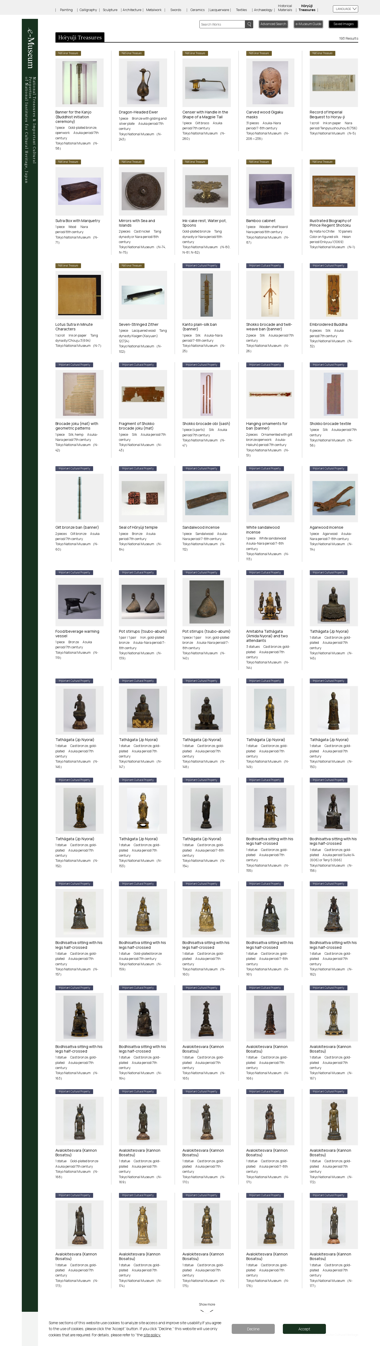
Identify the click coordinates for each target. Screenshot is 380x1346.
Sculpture (110, 10)
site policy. (152, 1334)
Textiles (241, 10)
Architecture (132, 10)
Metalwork (153, 10)
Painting (66, 10)
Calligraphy (88, 10)
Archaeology (263, 10)
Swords (175, 10)
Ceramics (198, 10)
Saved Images (343, 24)
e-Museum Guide (308, 24)
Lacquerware (219, 10)
